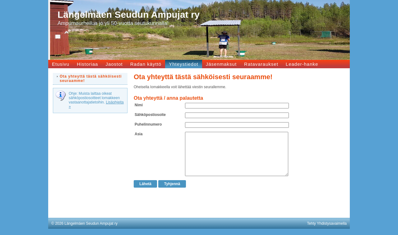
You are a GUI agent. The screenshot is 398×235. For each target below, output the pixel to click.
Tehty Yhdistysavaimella (327, 223)
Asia (138, 134)
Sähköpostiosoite (150, 115)
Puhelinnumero (148, 124)
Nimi (139, 105)
